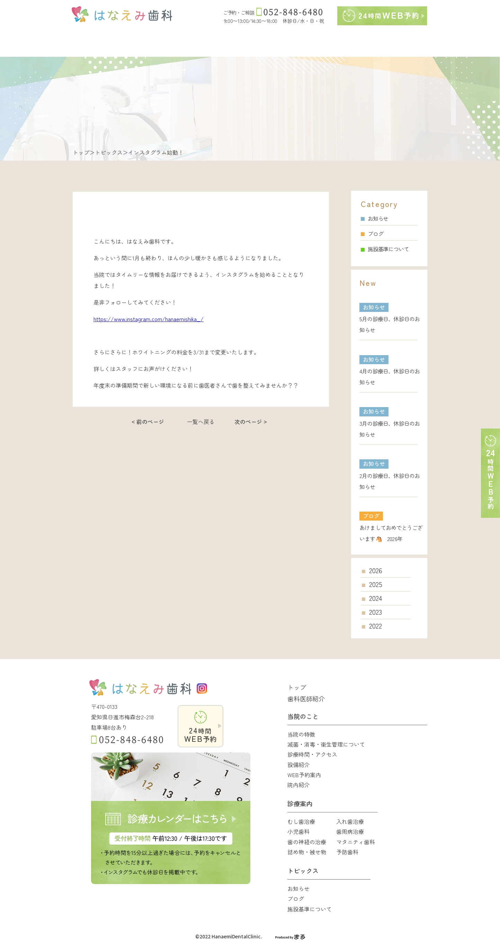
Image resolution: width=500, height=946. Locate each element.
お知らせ (374, 218)
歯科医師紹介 (306, 698)
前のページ (150, 421)
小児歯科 (298, 831)
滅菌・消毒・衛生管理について (326, 744)
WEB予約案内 (304, 775)
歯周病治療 (350, 831)
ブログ (372, 233)
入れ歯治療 (350, 821)
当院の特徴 (301, 734)
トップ (81, 152)
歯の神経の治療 (306, 842)
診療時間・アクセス (312, 754)
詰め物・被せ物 (306, 852)
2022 (375, 626)
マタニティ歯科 (355, 842)
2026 (375, 570)
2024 (375, 598)
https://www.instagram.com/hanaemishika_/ (148, 319)
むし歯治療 (301, 821)
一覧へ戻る (201, 421)
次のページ (248, 421)
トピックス (109, 152)
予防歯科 (347, 852)
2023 (375, 612)
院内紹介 (298, 785)
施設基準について (385, 249)
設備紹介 (298, 764)
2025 (375, 584)
